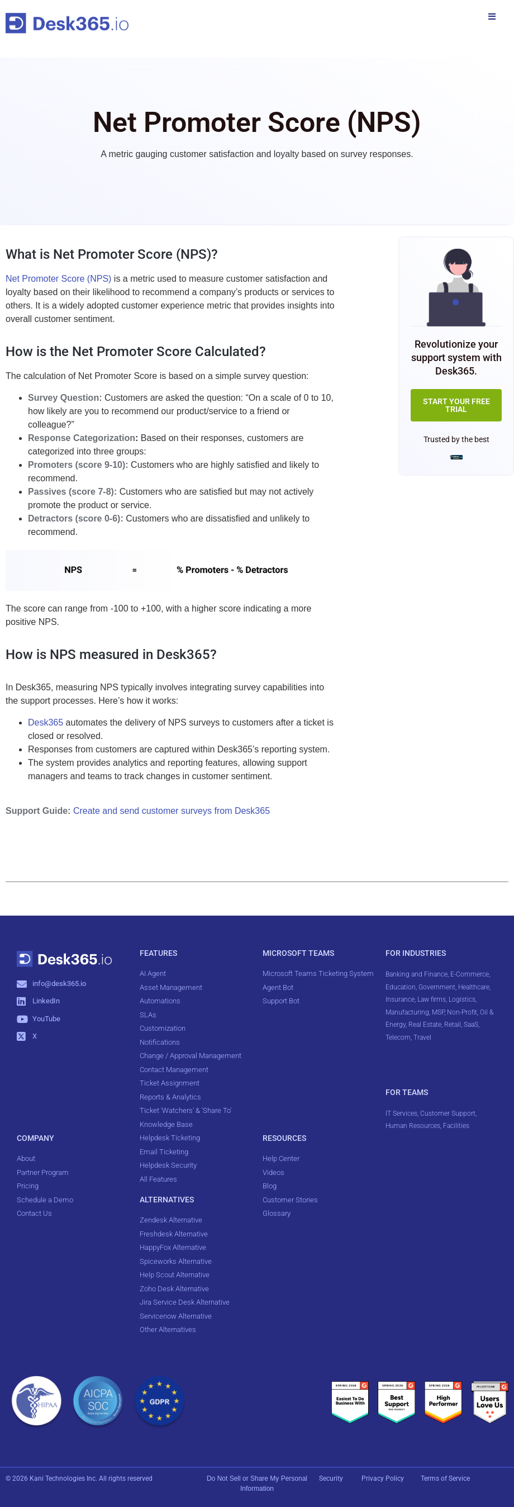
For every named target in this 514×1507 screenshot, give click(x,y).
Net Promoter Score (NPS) (58, 278)
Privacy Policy (383, 1478)
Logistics (462, 999)
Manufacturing (407, 1012)
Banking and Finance (417, 974)
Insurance (400, 999)
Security (331, 1478)
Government (436, 987)
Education (401, 987)
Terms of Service (445, 1478)
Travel (422, 1037)
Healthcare (473, 987)
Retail (452, 1025)
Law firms (431, 999)
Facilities (457, 1126)
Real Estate (424, 1025)
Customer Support (447, 1113)
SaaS (471, 1025)
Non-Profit (462, 1012)
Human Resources (413, 1126)
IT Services (401, 1113)
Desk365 (45, 722)
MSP (438, 1012)
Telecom (398, 1037)
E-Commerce (469, 974)
